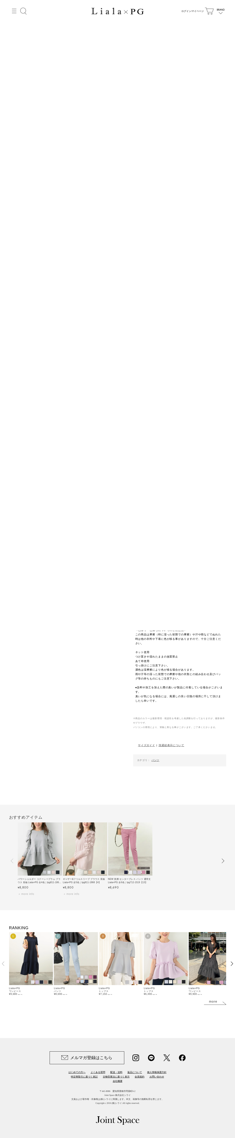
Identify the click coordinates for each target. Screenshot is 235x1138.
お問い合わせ (157, 1076)
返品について (134, 1072)
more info (27, 894)
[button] (12, 861)
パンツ (155, 760)
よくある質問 (98, 1072)
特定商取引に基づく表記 (84, 1076)
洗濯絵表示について (171, 745)
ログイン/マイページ (191, 11)
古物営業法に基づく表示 (116, 1076)
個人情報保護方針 (157, 1072)
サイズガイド (146, 745)
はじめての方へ (76, 1072)
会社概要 (117, 1081)
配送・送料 (116, 1072)
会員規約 (139, 1076)
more (213, 1001)
